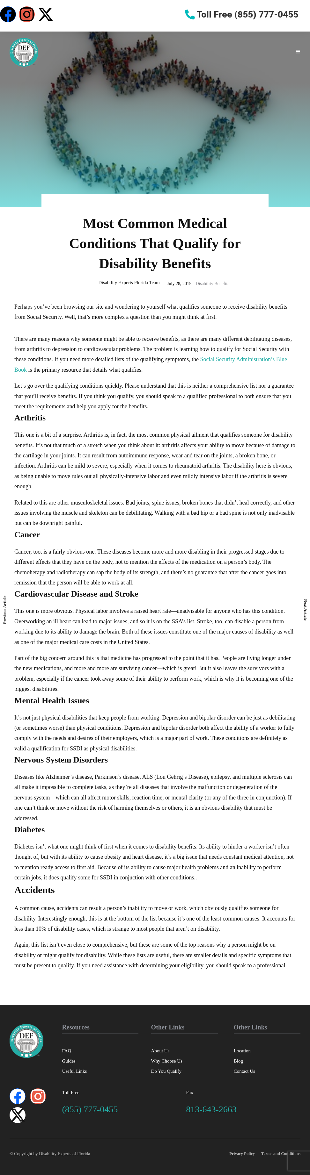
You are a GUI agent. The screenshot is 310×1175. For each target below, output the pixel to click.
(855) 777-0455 (90, 1109)
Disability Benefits (212, 283)
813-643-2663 (211, 1109)
